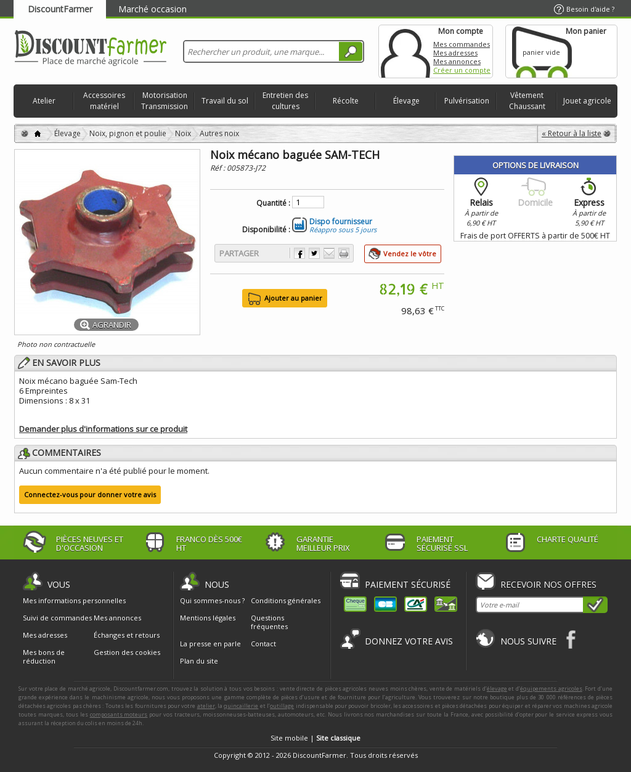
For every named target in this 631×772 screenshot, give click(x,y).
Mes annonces (457, 61)
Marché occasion (152, 9)
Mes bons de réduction (44, 656)
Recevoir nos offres (548, 584)
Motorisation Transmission (164, 101)
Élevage (406, 100)
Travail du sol (225, 100)
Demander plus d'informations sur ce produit (103, 428)
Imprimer (343, 253)
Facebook (571, 639)
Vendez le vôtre (409, 253)
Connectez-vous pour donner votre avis (90, 494)
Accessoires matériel (104, 101)
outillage (282, 706)
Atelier (44, 100)
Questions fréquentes (269, 622)
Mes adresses (455, 52)
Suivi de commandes (57, 618)
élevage (497, 689)
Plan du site (199, 660)
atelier (206, 706)
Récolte (346, 100)
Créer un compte (462, 70)
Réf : (218, 168)
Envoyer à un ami (329, 253)
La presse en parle (210, 643)
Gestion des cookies (127, 652)
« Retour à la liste (571, 133)
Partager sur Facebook (299, 253)
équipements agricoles (551, 689)
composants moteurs (119, 714)
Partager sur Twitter (314, 253)
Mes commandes (461, 44)
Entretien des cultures (285, 101)
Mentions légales (207, 617)
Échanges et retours (127, 635)
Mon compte (405, 51)
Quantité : (273, 203)
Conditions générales (285, 600)
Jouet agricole (587, 100)
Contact (263, 643)
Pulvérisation (466, 100)
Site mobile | (315, 737)
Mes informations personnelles (74, 600)
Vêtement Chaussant (527, 101)
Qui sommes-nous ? (212, 600)
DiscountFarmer (60, 9)
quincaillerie (241, 706)
